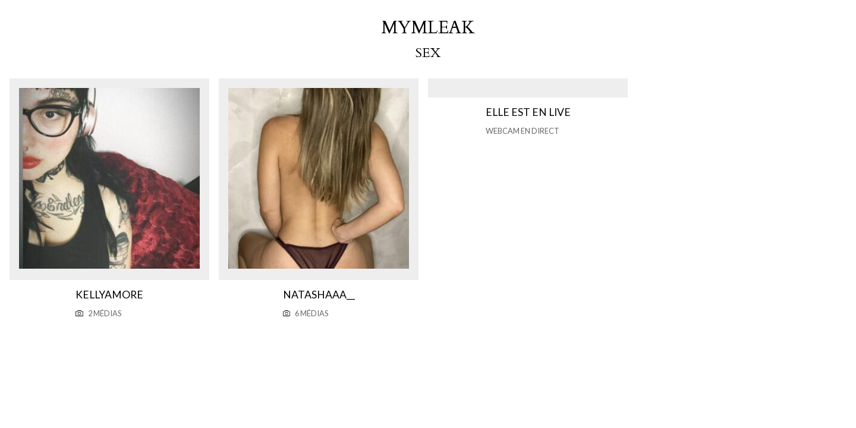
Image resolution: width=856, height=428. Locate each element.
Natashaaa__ (319, 294)
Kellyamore (109, 294)
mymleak (428, 28)
